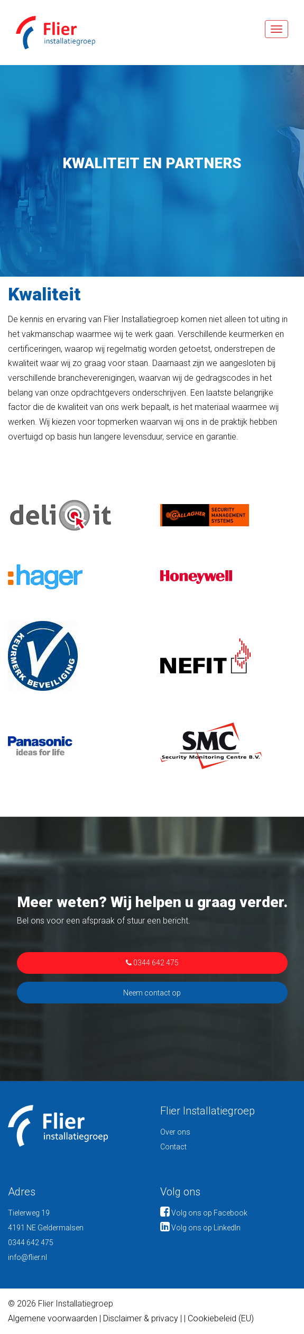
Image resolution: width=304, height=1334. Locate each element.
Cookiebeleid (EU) (221, 1318)
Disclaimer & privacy (141, 1318)
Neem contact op (152, 993)
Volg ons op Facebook (203, 1213)
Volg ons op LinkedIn (200, 1227)
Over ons (175, 1132)
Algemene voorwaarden (52, 1318)
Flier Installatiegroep (47, 32)
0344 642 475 (152, 962)
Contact (173, 1147)
